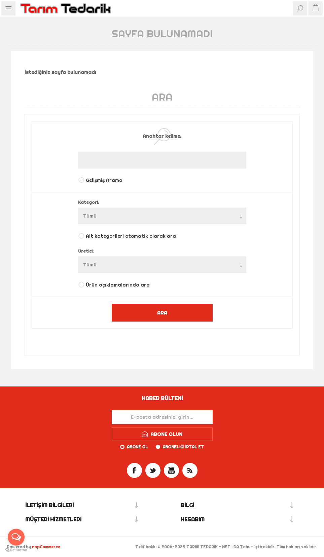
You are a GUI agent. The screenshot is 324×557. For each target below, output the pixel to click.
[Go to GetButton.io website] (16, 550)
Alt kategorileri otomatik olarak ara (131, 236)
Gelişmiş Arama (104, 180)
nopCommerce (46, 546)
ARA (162, 312)
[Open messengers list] (16, 537)
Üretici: (86, 251)
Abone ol (137, 446)
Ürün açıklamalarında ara (118, 285)
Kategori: (88, 202)
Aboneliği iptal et (183, 446)
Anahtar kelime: (162, 136)
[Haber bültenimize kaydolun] (162, 417)
